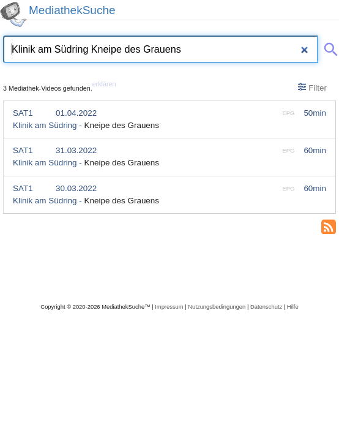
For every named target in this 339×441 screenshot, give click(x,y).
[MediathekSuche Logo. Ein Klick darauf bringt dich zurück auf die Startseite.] (13, 14)
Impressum (169, 306)
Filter (312, 87)
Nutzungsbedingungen (216, 306)
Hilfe (293, 306)
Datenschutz (266, 306)
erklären (104, 84)
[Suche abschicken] (328, 47)
